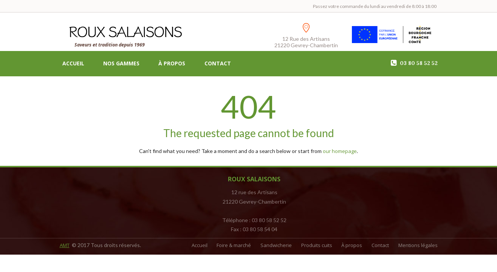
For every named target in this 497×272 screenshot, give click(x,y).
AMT (65, 245)
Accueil (73, 64)
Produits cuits (300, 245)
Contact (217, 64)
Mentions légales (417, 245)
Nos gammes (121, 64)
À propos (171, 64)
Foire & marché (207, 245)
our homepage (340, 151)
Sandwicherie (255, 245)
